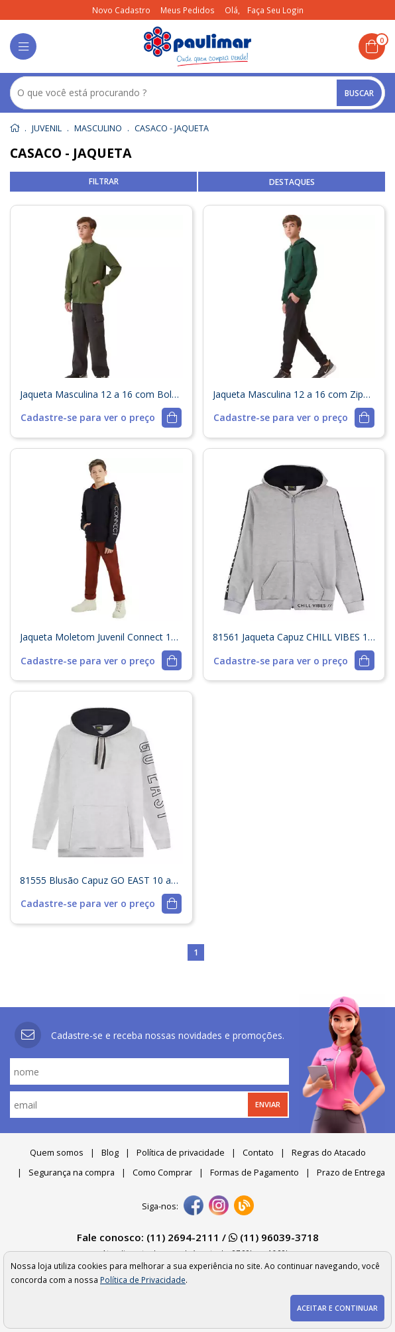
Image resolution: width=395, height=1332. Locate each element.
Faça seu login (275, 10)
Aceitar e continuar (337, 1308)
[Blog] (244, 1206)
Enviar (267, 1104)
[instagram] (219, 1206)
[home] (198, 46)
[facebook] (193, 1206)
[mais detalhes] (101, 418)
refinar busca (103, 182)
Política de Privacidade (143, 1279)
